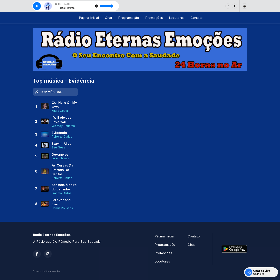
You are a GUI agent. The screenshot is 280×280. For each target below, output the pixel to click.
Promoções (154, 18)
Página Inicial (89, 18)
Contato (197, 18)
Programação (128, 18)
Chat (108, 18)
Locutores (176, 18)
